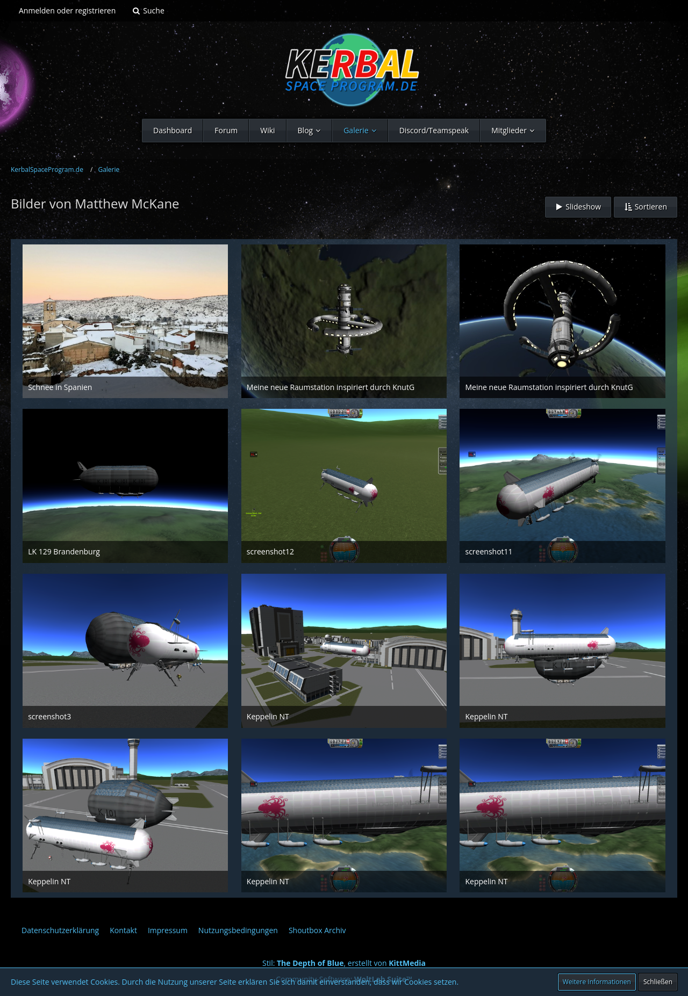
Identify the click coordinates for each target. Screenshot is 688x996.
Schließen (657, 981)
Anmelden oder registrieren (67, 10)
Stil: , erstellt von (344, 963)
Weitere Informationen (597, 981)
